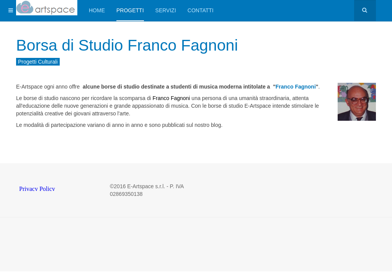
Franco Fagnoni (296, 87)
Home (97, 10)
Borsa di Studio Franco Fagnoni (129, 45)
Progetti (130, 10)
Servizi (165, 10)
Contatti (201, 10)
